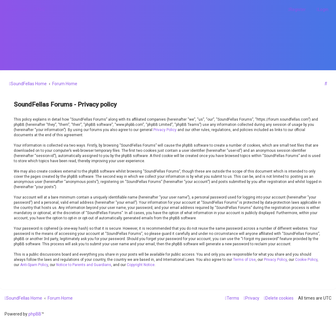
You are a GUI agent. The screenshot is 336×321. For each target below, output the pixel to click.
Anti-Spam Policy (34, 265)
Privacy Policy (165, 130)
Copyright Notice (141, 265)
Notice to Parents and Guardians (83, 265)
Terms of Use (244, 259)
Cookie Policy (306, 259)
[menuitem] (40, 9)
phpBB (34, 314)
